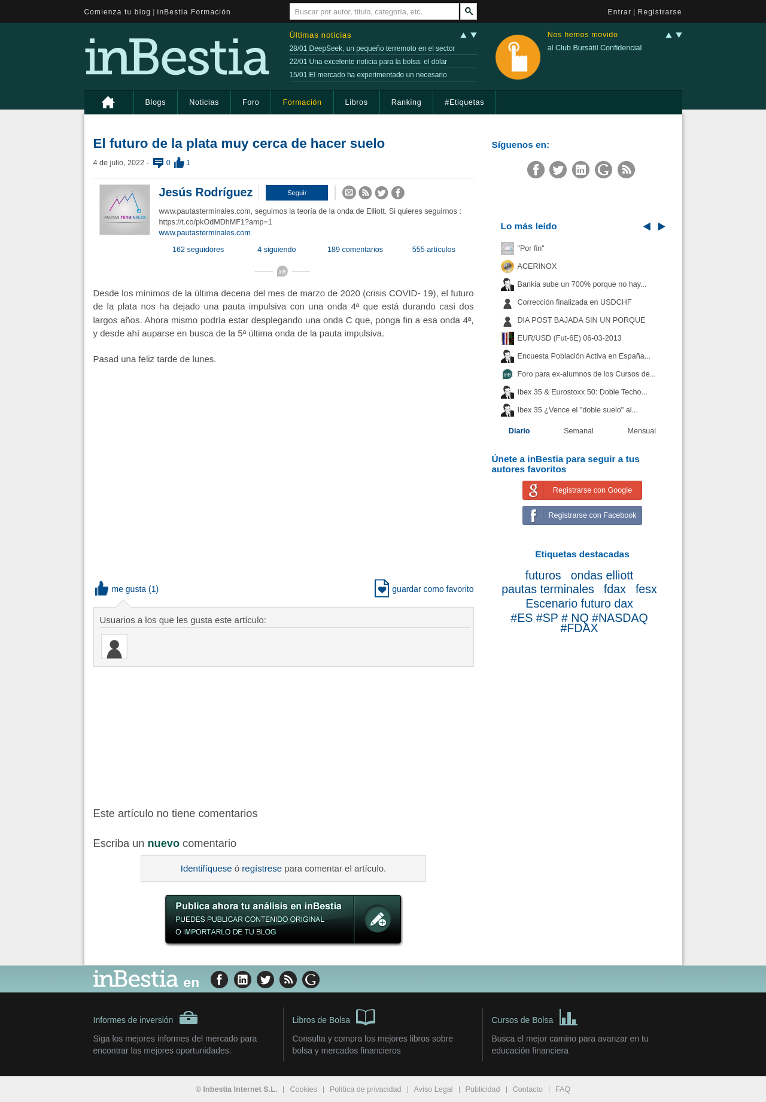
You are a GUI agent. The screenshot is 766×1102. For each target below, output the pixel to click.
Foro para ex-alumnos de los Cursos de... (587, 374)
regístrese (262, 868)
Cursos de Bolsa (535, 1016)
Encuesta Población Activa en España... (584, 356)
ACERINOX (537, 266)
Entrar (620, 12)
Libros (356, 102)
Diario (519, 431)
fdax (615, 589)
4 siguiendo (276, 249)
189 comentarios (355, 249)
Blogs (155, 102)
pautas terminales (547, 589)
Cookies (303, 1089)
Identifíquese (206, 868)
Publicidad (483, 1089)
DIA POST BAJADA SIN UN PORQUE (582, 320)
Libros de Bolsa (334, 1016)
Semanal (579, 431)
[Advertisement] (284, 736)
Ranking (406, 102)
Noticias (204, 102)
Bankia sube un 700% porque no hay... (582, 284)
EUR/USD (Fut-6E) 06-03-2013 (570, 338)
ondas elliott (602, 575)
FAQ (562, 1089)
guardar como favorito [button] (424, 589)
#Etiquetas (464, 102)
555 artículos (433, 249)
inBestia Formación (194, 12)
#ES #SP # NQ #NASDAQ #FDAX (579, 623)
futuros (543, 575)
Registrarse (660, 12)
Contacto (528, 1089)
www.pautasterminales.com (205, 233)
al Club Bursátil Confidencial (595, 48)
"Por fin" (531, 248)
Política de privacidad (366, 1089)
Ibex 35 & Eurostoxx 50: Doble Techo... (583, 392)
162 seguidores (198, 249)
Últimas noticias (321, 35)
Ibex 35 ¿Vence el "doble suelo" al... (578, 410)
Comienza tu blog (117, 12)
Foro (250, 102)
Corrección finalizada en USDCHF (575, 302)
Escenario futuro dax (579, 603)
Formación (301, 102)
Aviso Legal (433, 1089)
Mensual (642, 431)
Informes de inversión (146, 1018)
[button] (297, 192)
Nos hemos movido (583, 35)
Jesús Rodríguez (206, 192)
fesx (646, 589)
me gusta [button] (120, 589)
